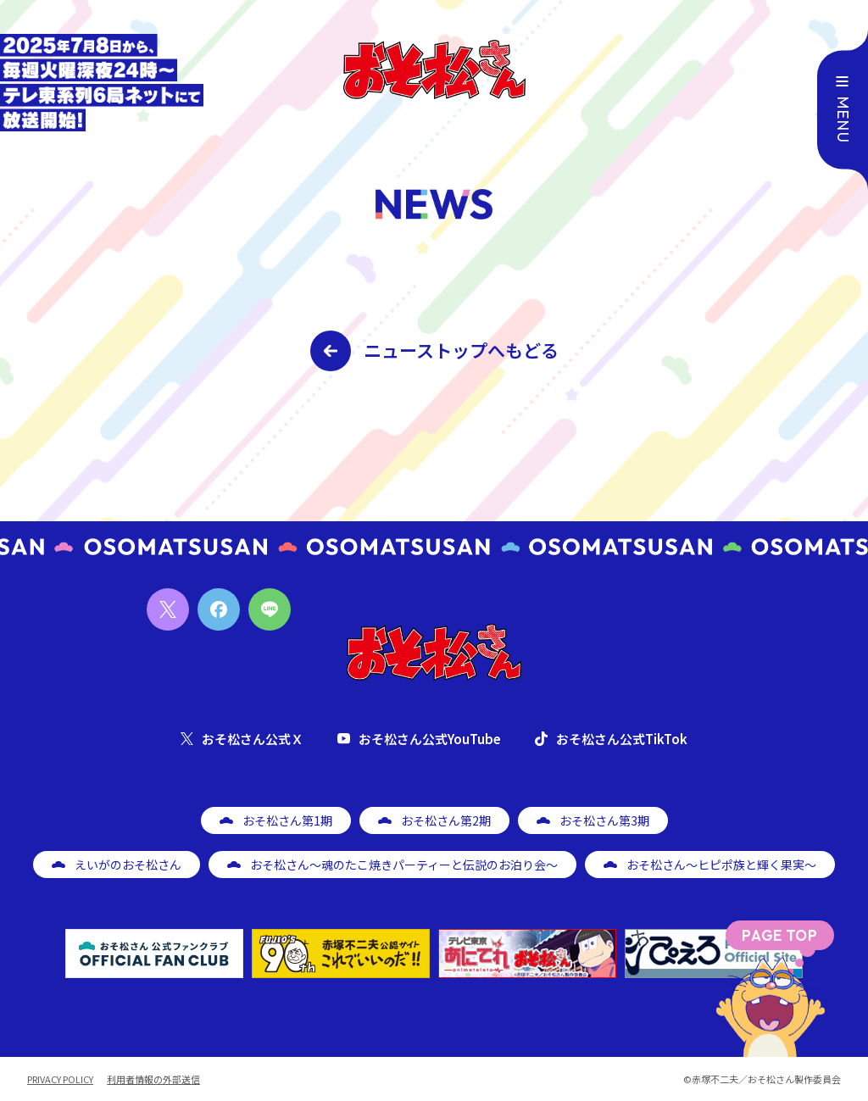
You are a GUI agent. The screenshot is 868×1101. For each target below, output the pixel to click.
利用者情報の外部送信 (153, 1079)
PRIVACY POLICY (60, 1079)
